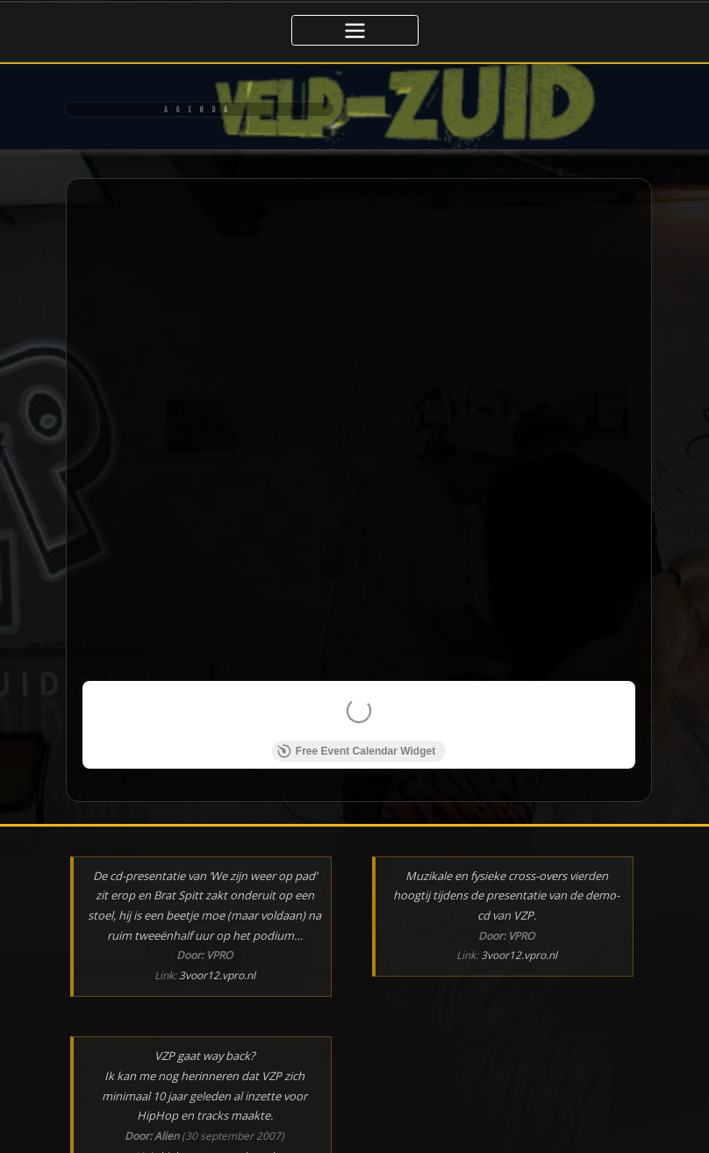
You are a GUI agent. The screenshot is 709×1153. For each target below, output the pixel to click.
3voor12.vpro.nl (217, 887)
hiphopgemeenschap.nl (217, 1068)
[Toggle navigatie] (355, 30)
